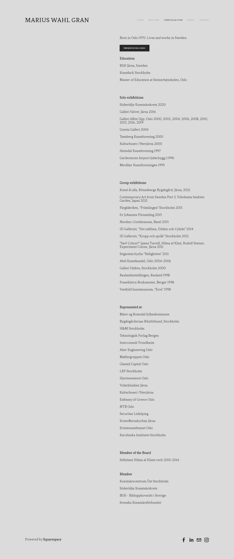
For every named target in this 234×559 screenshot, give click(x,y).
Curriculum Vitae (173, 20)
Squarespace (52, 539)
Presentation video (134, 48)
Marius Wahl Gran (57, 20)
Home (141, 20)
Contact (204, 20)
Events (191, 20)
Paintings (153, 20)
